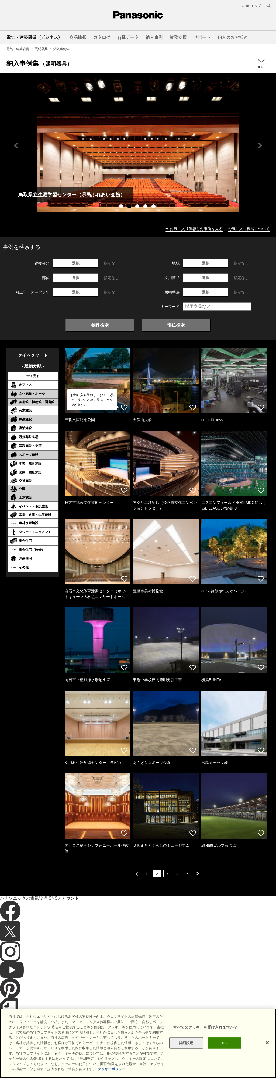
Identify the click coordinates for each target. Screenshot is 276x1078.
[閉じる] (267, 1043)
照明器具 (41, 49)
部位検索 (176, 325)
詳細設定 (186, 1043)
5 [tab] (154, 207)
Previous (15, 145)
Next (260, 145)
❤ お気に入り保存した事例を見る (194, 228)
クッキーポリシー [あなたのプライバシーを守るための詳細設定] (112, 1069)
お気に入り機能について (249, 228)
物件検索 (100, 325)
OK (224, 1043)
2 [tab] (130, 207)
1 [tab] (122, 207)
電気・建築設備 (17, 49)
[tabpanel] (138, 145)
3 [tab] (138, 207)
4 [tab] (146, 207)
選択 (76, 263)
